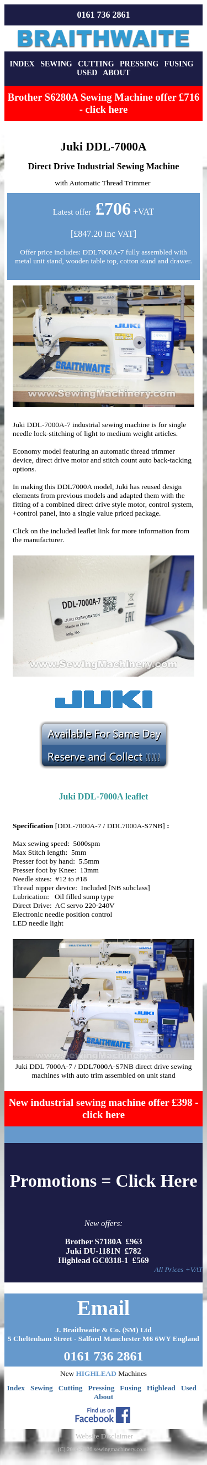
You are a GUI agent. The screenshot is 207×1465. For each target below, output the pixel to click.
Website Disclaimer (104, 1436)
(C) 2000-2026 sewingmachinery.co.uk (103, 1449)
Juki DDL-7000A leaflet (103, 796)
